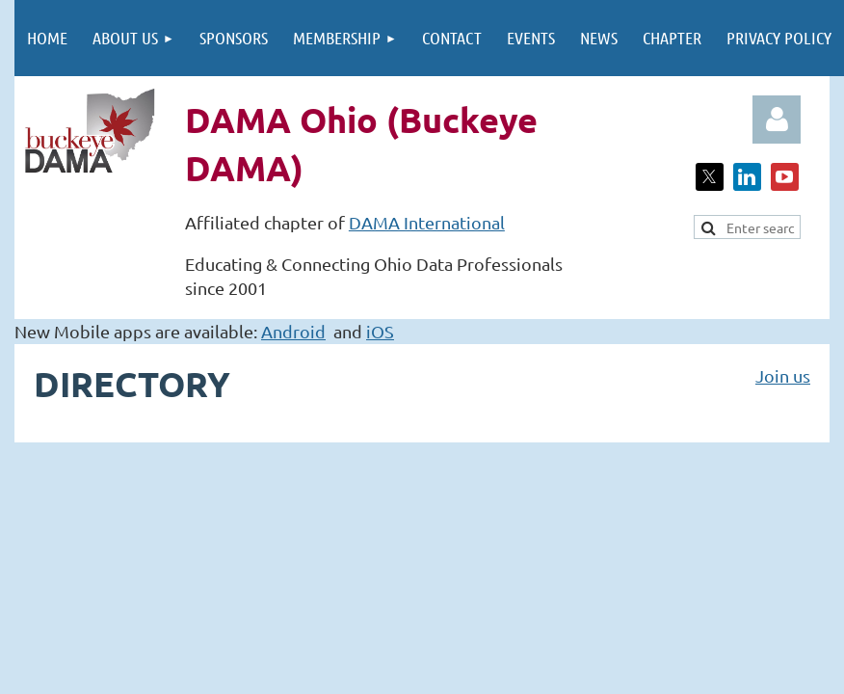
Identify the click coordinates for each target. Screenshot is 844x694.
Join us (782, 375)
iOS (380, 331)
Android (293, 331)
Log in (776, 119)
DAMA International (427, 222)
